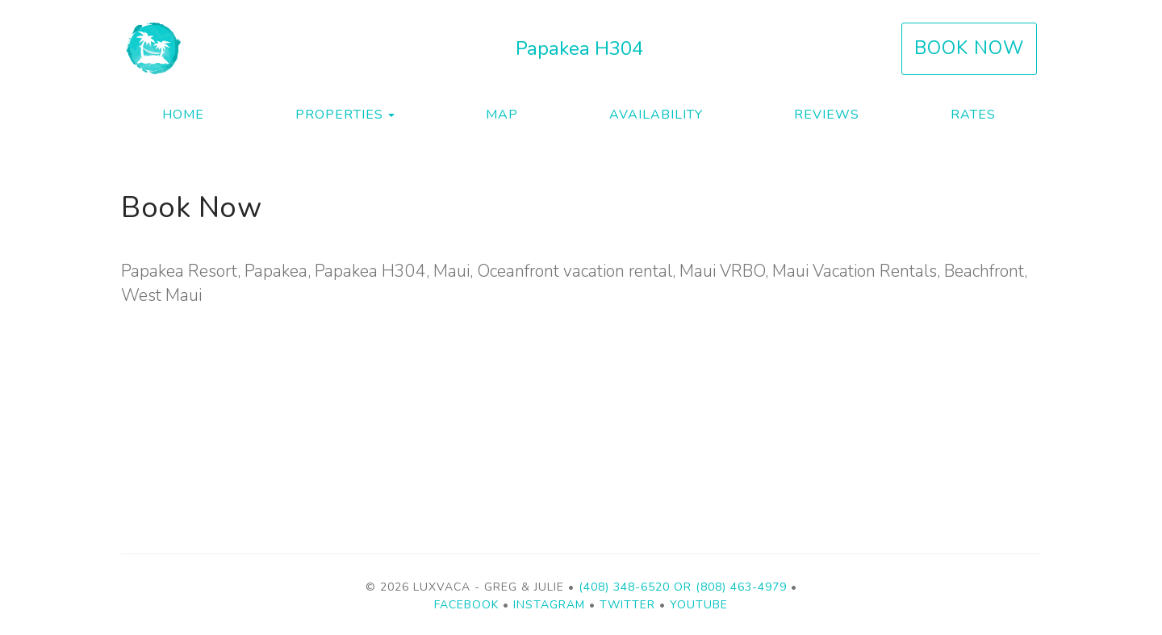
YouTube (699, 604)
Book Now (969, 48)
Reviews (826, 114)
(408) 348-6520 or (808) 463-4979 (683, 587)
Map (502, 114)
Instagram (549, 604)
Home (183, 114)
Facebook (466, 604)
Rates (973, 114)
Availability (656, 114)
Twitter (627, 604)
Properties (339, 114)
